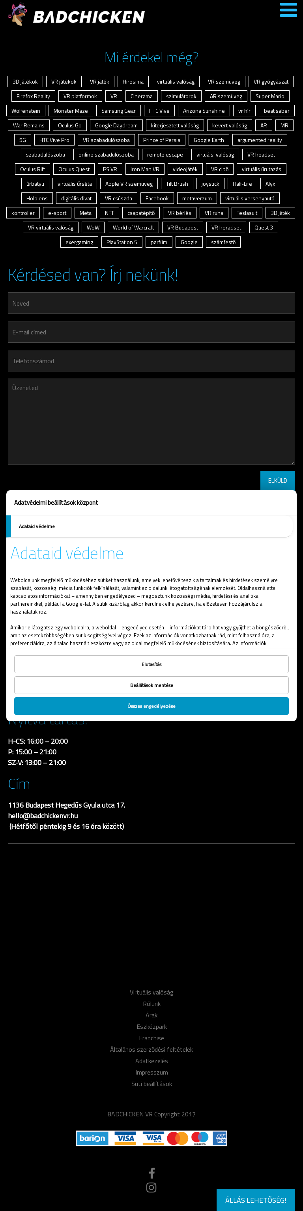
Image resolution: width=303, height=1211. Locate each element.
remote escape (165, 154)
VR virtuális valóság (50, 227)
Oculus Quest (74, 169)
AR (263, 125)
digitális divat (76, 198)
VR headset (261, 154)
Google (189, 242)
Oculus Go (70, 125)
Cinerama (142, 96)
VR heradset (226, 227)
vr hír (244, 110)
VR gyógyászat (271, 81)
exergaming (79, 242)
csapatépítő (141, 213)
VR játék (99, 81)
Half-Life (242, 183)
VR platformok (80, 96)
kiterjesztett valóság (175, 125)
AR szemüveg (226, 96)
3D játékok (25, 81)
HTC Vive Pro (54, 140)
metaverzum (197, 198)
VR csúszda (118, 198)
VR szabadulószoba (106, 140)
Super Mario (270, 96)
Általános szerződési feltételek (151, 1049)
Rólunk (152, 1003)
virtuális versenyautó (250, 198)
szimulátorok (181, 96)
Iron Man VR (145, 169)
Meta (86, 213)
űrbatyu (35, 183)
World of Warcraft (133, 227)
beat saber (277, 110)
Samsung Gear (118, 110)
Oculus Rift (32, 169)
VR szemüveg (224, 81)
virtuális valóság (176, 81)
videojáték (185, 169)
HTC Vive (159, 110)
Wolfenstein (25, 110)
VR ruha (214, 213)
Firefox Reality (33, 96)
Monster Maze (71, 110)
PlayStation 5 (122, 242)
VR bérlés (179, 213)
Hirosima (133, 81)
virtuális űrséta (75, 183)
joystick (210, 183)
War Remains (29, 125)
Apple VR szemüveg (129, 183)
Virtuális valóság (152, 992)
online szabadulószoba (106, 154)
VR (113, 96)
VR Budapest (182, 227)
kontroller (23, 213)
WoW (93, 227)
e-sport (57, 213)
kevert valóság (229, 125)
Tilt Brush (177, 183)
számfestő (223, 242)
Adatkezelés (151, 1060)
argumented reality (260, 140)
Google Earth (209, 140)
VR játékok (64, 81)
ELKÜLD (277, 480)
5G (22, 140)
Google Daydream (116, 125)
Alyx (270, 183)
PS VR (110, 169)
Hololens (37, 198)
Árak (151, 1015)
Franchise (151, 1038)
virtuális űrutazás (261, 169)
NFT (109, 213)
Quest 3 (263, 227)
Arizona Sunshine (204, 110)
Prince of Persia (161, 140)
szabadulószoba (45, 154)
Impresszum (151, 1072)
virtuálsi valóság (215, 154)
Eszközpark (152, 1026)
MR (284, 125)
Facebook (157, 198)
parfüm (159, 242)
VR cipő (219, 169)
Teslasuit (247, 213)
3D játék (280, 213)
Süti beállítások (151, 1083)
